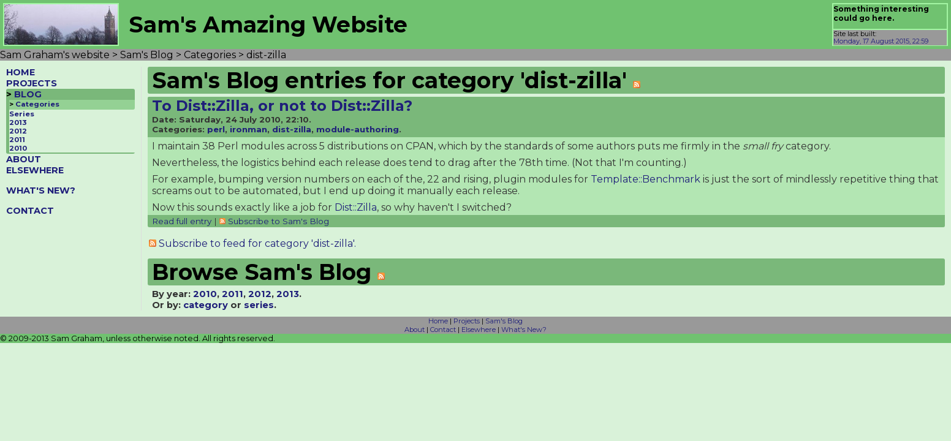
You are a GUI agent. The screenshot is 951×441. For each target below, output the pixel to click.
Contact (443, 329)
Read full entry (181, 221)
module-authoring (357, 129)
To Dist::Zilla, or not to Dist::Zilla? (282, 106)
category (205, 305)
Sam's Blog (504, 321)
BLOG (28, 94)
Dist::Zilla (356, 207)
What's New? (524, 329)
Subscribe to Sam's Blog (278, 221)
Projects (466, 321)
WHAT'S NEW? (40, 190)
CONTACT (30, 210)
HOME (20, 72)
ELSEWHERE (35, 170)
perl (216, 129)
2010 (18, 148)
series (259, 305)
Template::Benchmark (645, 179)
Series (21, 114)
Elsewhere (478, 329)
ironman (248, 129)
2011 (17, 139)
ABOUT (23, 159)
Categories (37, 104)
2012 (18, 131)
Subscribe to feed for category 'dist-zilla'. (257, 243)
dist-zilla (291, 129)
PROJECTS (31, 83)
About (414, 329)
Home (438, 321)
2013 (18, 122)
